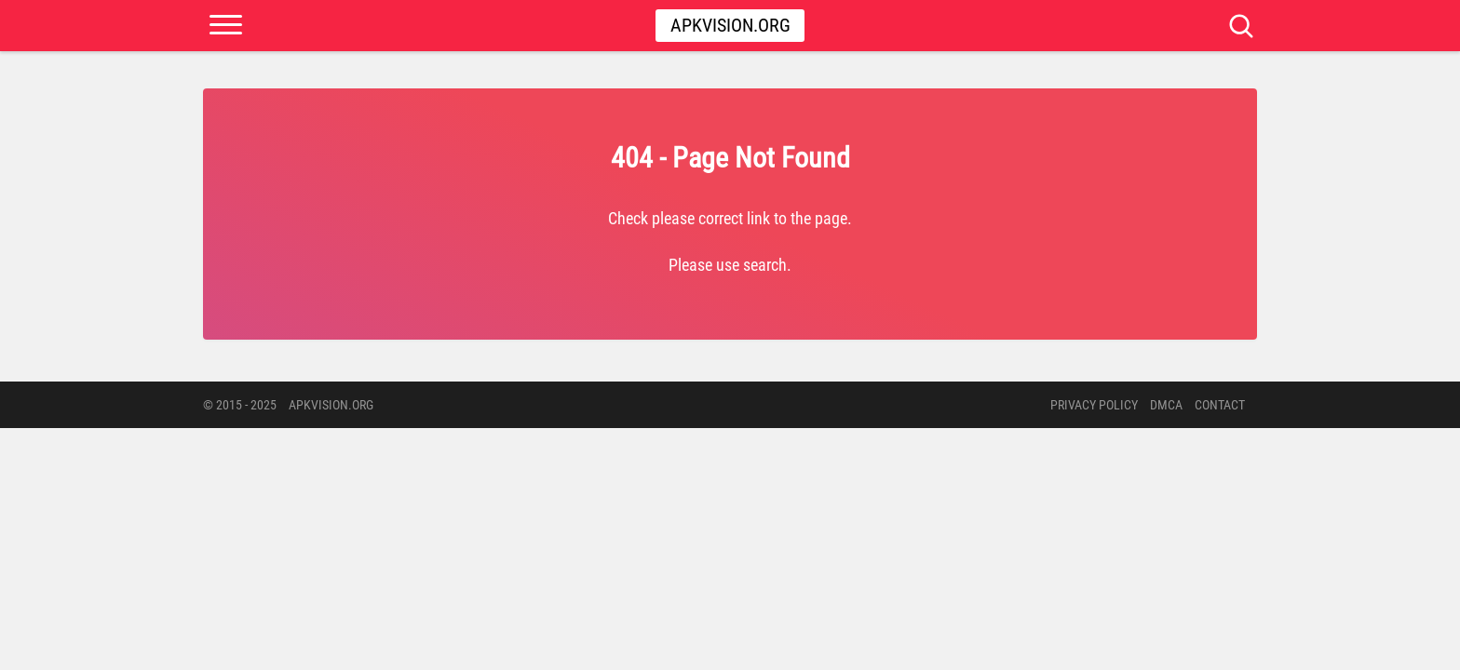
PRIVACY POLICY (1094, 404)
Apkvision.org (730, 25)
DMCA (1166, 404)
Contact (1220, 404)
